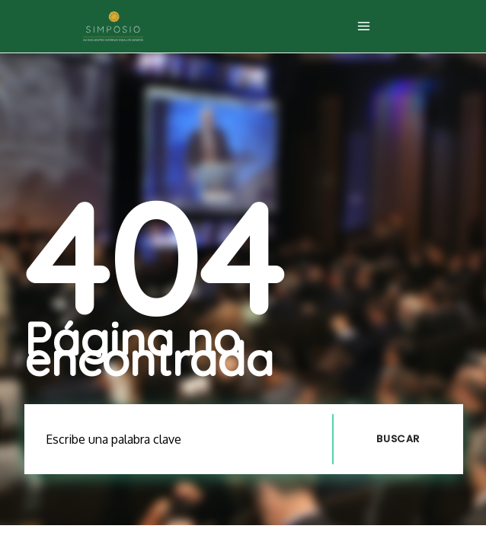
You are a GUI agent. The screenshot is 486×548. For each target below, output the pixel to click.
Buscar (398, 439)
